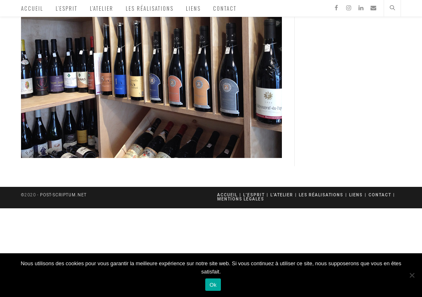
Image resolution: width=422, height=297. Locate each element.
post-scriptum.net (63, 195)
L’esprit (254, 195)
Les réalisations (321, 195)
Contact (379, 195)
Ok (212, 285)
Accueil (227, 195)
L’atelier (281, 195)
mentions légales (240, 199)
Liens (356, 195)
